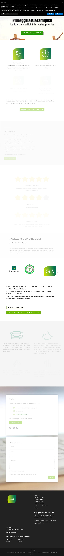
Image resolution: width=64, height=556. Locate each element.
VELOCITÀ (45, 63)
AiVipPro (32, 554)
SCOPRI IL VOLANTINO (15, 307)
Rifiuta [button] (50, 13)
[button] (62, 2)
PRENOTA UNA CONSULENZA (32, 33)
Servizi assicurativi (39, 501)
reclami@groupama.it (39, 523)
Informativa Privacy (39, 503)
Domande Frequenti (39, 497)
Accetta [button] (59, 13)
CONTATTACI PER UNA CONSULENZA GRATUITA (23, 313)
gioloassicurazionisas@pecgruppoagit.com (46, 520)
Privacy (36, 508)
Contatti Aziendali (39, 499)
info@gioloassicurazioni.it (44, 522)
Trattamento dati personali (41, 505)
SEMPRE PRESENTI (18, 63)
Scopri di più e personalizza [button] (9, 13)
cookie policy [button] (11, 6)
